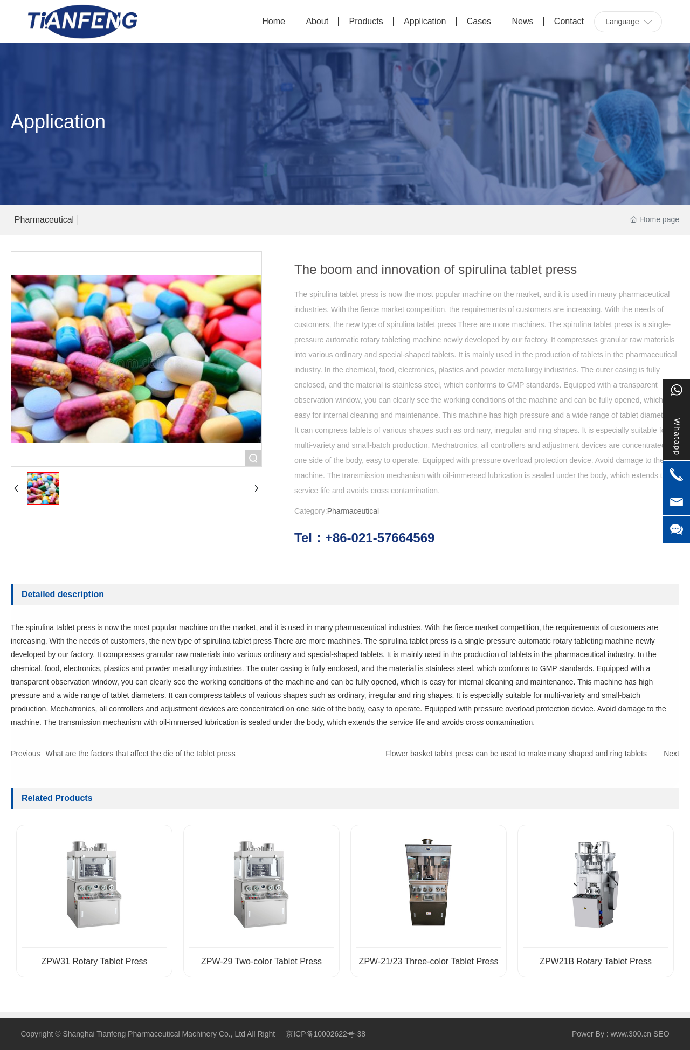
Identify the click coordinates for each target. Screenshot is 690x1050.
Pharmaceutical (44, 219)
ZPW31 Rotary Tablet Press (94, 961)
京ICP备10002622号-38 (325, 1034)
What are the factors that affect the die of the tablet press (140, 753)
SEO (661, 1034)
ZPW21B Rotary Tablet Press (596, 961)
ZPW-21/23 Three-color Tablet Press (429, 961)
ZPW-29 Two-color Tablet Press (261, 961)
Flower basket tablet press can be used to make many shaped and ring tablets (516, 753)
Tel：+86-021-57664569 (364, 537)
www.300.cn (631, 1034)
